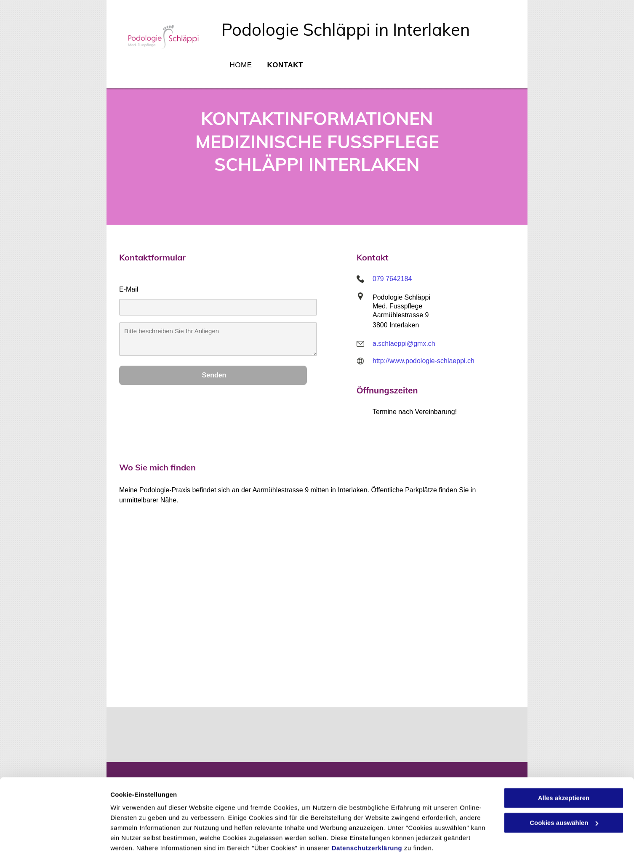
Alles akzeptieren (564, 765)
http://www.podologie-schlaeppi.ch (423, 360)
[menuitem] (240, 68)
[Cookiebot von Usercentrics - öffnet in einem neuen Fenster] (54, 838)
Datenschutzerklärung (367, 815)
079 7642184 (392, 278)
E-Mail (128, 289)
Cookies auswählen (140, 838)
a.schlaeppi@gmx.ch (404, 343)
